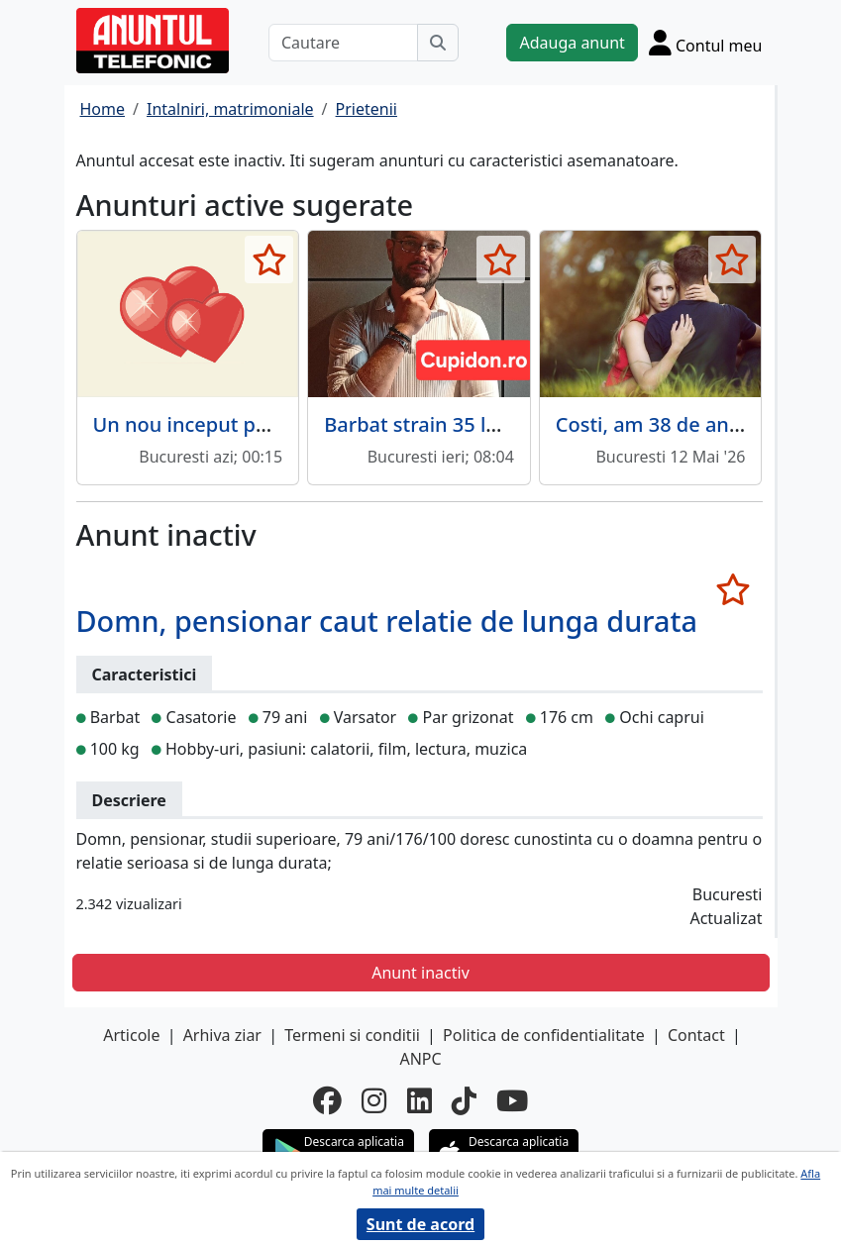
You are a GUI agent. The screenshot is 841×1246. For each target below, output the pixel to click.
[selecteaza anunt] (269, 259)
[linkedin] (419, 1100)
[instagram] (374, 1100)
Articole (131, 1035)
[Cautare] (343, 42)
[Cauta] (438, 42)
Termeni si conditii (352, 1035)
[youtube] (512, 1100)
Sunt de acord (420, 1224)
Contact (696, 1035)
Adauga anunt (571, 42)
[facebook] (327, 1100)
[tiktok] (464, 1100)
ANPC (420, 1059)
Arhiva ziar (222, 1035)
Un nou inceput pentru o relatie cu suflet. (287, 424)
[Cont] (706, 42)
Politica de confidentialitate (544, 1035)
